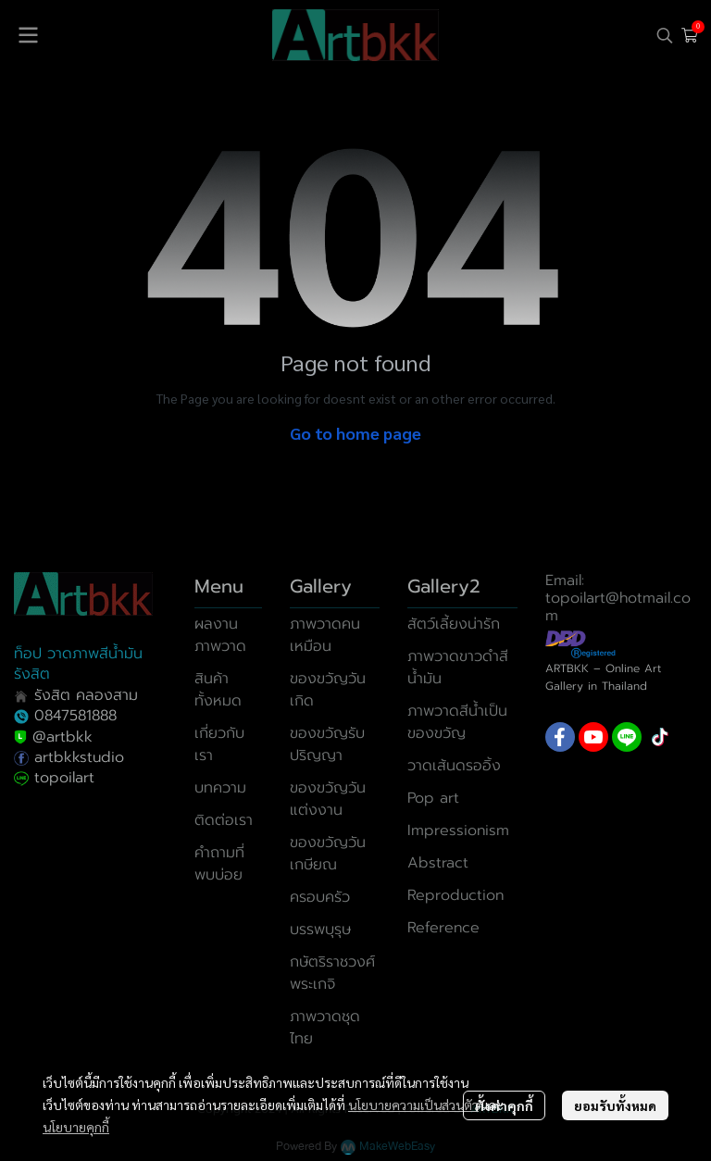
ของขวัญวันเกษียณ (328, 853)
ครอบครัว (320, 897)
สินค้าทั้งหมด (218, 690)
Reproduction (455, 895)
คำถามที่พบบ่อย (219, 864)
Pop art (433, 798)
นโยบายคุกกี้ (76, 1126)
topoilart (64, 778)
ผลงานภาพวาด (220, 635)
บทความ (220, 788)
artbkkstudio (76, 757)
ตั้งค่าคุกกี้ (504, 1105)
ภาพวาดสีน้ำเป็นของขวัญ (457, 722)
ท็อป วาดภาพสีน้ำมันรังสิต (78, 664)
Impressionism (458, 830)
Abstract (437, 863)
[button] (665, 35)
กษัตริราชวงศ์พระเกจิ (332, 973)
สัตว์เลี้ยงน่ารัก (453, 624)
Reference (443, 928)
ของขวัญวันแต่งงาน (328, 799)
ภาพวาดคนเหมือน (325, 635)
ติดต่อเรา (223, 820)
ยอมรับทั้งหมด (615, 1105)
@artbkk (62, 737)
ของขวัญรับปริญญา (327, 744)
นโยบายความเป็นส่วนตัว (413, 1104)
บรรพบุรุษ (320, 929)
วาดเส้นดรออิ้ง (454, 766)
